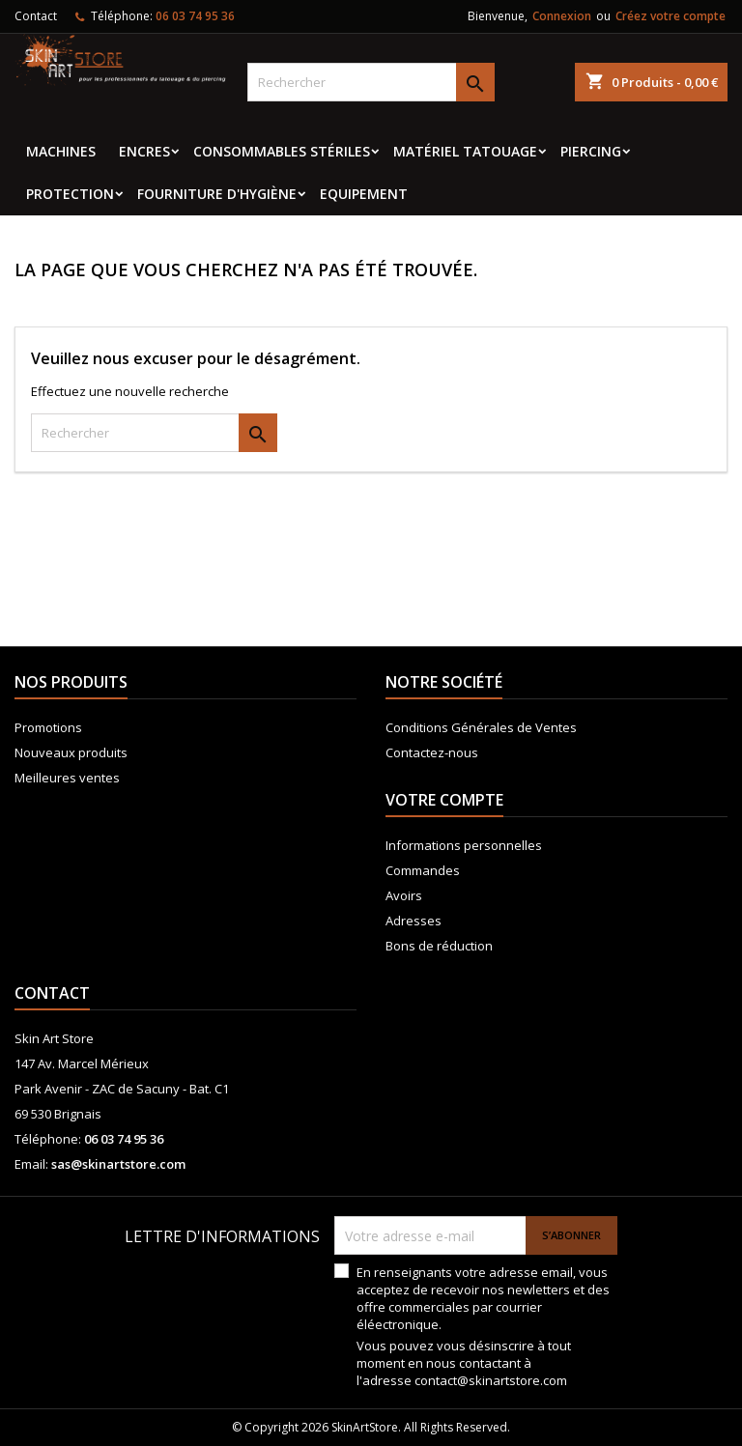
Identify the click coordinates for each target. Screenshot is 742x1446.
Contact (35, 16)
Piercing (590, 151)
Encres (144, 151)
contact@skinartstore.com (490, 1380)
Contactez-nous (431, 752)
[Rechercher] (371, 82)
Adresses (413, 920)
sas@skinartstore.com (118, 1164)
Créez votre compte (670, 16)
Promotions (48, 727)
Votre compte (444, 799)
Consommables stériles (281, 151)
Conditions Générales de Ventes (481, 727)
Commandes (422, 870)
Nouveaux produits (71, 752)
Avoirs (403, 895)
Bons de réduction (439, 945)
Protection (70, 193)
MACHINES (61, 151)
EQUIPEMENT (364, 193)
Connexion (561, 16)
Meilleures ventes (67, 777)
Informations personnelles (463, 845)
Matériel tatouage (465, 151)
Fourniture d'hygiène (217, 193)
